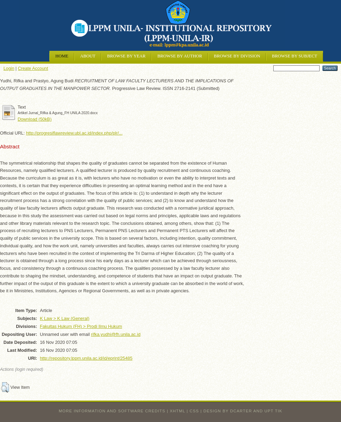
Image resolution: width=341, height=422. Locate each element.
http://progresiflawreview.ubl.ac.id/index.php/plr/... (74, 133)
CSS (194, 411)
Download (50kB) (34, 119)
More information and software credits (112, 411)
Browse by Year (126, 56)
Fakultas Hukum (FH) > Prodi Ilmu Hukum (81, 326)
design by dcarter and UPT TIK (242, 411)
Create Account (33, 68)
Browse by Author (179, 56)
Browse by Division (237, 56)
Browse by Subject (294, 56)
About (87, 56)
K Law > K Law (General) (64, 318)
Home (61, 56)
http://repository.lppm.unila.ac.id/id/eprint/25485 (86, 358)
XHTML (177, 411)
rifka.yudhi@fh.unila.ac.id (115, 334)
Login (8, 68)
